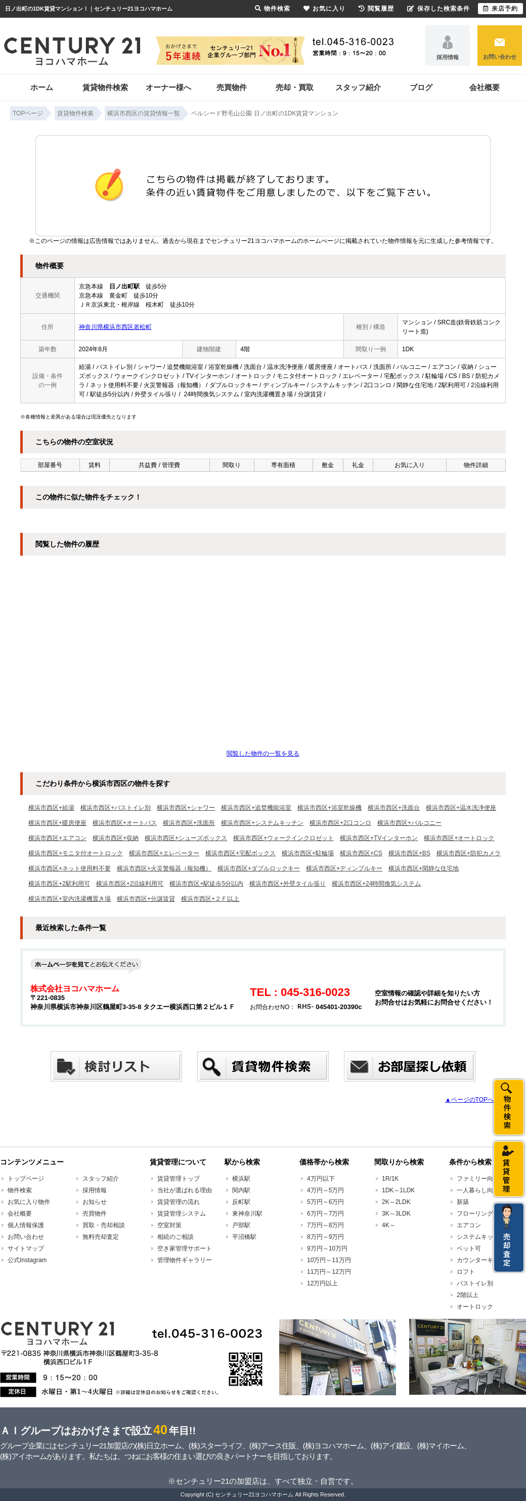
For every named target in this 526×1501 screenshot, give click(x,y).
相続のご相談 (175, 1236)
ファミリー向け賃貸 (484, 1178)
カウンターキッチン (484, 1260)
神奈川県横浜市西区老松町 (115, 326)
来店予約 (500, 8)
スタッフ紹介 (358, 87)
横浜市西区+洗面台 (394, 807)
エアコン (469, 1225)
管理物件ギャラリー (184, 1260)
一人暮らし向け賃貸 (484, 1190)
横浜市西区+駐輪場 (308, 853)
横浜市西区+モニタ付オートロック (75, 853)
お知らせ (94, 1201)
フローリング (475, 1213)
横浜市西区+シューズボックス (186, 838)
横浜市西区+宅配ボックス (240, 853)
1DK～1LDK (398, 1190)
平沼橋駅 (244, 1236)
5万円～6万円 (325, 1201)
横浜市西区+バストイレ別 (115, 807)
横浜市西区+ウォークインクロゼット (283, 838)
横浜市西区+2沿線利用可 (130, 883)
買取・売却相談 (103, 1225)
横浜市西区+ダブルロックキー (258, 868)
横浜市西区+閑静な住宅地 (423, 868)
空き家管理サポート (184, 1248)
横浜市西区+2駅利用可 (59, 883)
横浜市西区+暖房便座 (57, 822)
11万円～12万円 (329, 1271)
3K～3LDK (396, 1213)
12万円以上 (322, 1283)
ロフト (466, 1271)
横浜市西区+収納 (116, 838)
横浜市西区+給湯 (51, 807)
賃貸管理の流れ (178, 1201)
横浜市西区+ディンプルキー (344, 868)
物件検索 (20, 1190)
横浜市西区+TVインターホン (379, 838)
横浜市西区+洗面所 (189, 822)
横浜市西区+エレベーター (164, 853)
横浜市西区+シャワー (186, 807)
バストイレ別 (475, 1283)
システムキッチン (481, 1236)
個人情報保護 (26, 1225)
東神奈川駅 (247, 1213)
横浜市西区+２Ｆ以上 (210, 898)
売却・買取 (295, 87)
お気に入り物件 (29, 1201)
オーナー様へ (168, 87)
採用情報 (447, 57)
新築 (463, 1201)
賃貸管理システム (181, 1213)
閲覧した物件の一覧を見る (263, 753)
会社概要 (484, 87)
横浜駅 (241, 1178)
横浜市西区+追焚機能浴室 (256, 807)
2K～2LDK (396, 1201)
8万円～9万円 (325, 1236)
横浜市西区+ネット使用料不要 (69, 868)
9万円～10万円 (327, 1248)
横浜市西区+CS (361, 853)
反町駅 (241, 1201)
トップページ (26, 1178)
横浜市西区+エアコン (57, 838)
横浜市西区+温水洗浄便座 (461, 807)
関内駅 (241, 1190)
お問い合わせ (499, 57)
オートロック (475, 1306)
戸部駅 (241, 1225)
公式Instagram (27, 1260)
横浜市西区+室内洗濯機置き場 (69, 898)
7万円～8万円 (325, 1225)
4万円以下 (321, 1178)
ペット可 (469, 1248)
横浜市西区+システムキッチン (262, 822)
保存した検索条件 (438, 8)
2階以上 (467, 1295)
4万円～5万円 (325, 1190)
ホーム (41, 87)
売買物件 (231, 87)
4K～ (389, 1225)
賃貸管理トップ (178, 1178)
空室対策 (169, 1225)
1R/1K (390, 1178)
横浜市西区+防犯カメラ (468, 853)
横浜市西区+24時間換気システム (376, 883)
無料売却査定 (100, 1236)
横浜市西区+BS (409, 853)
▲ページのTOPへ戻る (475, 1099)
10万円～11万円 (329, 1260)
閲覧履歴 (376, 8)
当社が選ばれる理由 (184, 1190)
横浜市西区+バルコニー (409, 822)
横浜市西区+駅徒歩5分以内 (206, 883)
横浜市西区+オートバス (125, 822)
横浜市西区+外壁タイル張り (287, 883)
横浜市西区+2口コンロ (340, 822)
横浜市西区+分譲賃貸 (146, 898)
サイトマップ (26, 1248)
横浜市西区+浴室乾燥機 (329, 807)
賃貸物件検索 (105, 87)
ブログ (421, 87)
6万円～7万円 (325, 1213)
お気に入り (324, 8)
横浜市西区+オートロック (459, 838)
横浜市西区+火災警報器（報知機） (164, 868)
